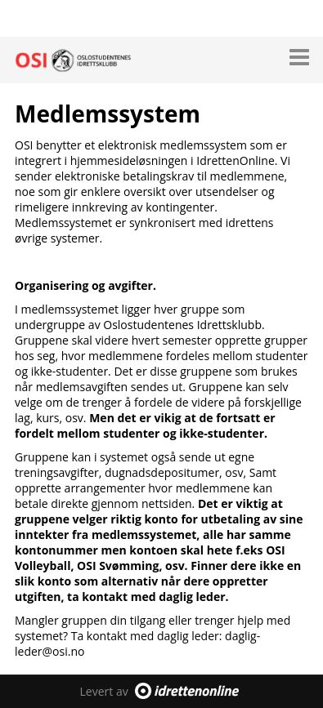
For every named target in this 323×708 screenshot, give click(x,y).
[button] (299, 53)
